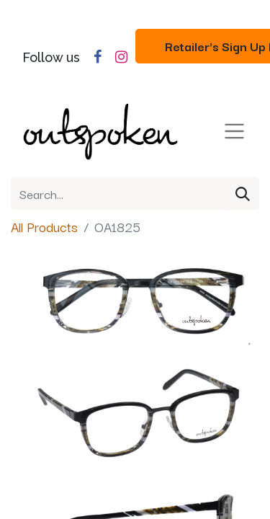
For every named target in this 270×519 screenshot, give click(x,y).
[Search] (242, 193)
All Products (44, 226)
